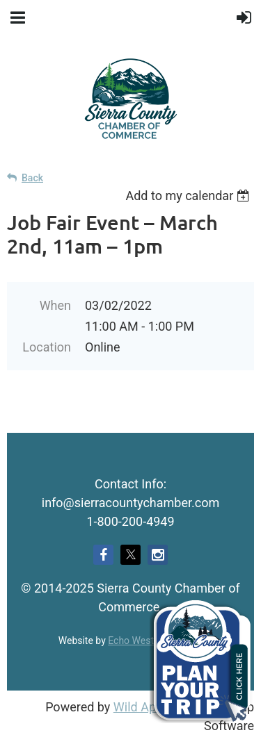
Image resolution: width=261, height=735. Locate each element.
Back (32, 177)
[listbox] (189, 195)
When (55, 305)
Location (46, 347)
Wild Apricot (147, 707)
